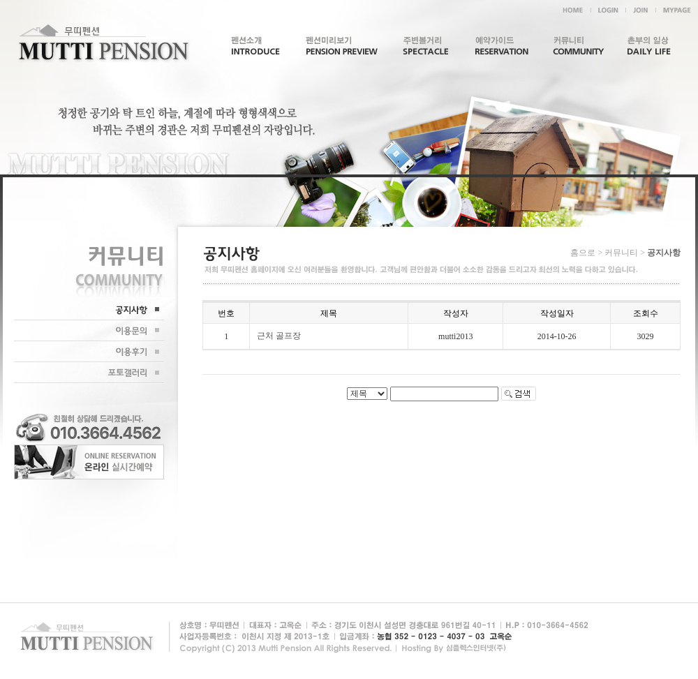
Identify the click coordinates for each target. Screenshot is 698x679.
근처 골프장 (279, 336)
